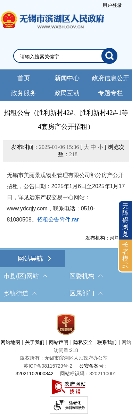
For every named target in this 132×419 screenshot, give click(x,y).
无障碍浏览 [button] (125, 220)
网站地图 (10, 342)
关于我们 (34, 342)
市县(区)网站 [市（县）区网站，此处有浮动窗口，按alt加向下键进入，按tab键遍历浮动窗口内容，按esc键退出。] (25, 276)
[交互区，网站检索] (66, 56)
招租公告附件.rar (58, 220)
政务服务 (23, 93)
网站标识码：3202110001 (88, 373)
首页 (23, 78)
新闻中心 (67, 78)
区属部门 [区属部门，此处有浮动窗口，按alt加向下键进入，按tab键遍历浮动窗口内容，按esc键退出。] (86, 293)
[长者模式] (125, 255)
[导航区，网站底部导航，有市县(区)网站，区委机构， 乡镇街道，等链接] (66, 276)
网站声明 (58, 342)
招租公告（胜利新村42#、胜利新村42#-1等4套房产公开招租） (66, 119)
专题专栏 (110, 93)
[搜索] (109, 56)
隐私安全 (83, 342)
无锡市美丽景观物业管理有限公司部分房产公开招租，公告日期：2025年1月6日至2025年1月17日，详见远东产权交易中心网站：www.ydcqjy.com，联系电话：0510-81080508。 (66, 197)
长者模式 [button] (125, 255)
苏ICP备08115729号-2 (48, 366)
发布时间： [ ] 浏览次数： (67, 150)
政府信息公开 (110, 78)
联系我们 (107, 342)
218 (73, 154)
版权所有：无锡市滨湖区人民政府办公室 (64, 358)
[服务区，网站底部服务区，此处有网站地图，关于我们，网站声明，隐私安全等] (66, 362)
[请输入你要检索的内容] (60, 56)
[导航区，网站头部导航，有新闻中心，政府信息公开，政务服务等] (66, 85)
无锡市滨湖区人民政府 (52, 26)
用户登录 (112, 5)
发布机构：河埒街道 (107, 238)
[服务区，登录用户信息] (112, 5)
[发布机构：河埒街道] (66, 238)
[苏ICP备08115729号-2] (48, 366)
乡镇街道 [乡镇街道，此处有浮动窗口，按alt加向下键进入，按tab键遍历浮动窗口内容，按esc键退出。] (20, 293)
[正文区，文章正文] (66, 174)
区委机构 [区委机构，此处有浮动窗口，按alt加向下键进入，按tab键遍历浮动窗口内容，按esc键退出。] (86, 276)
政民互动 (67, 93)
